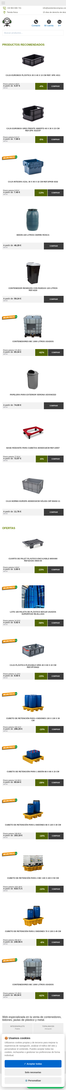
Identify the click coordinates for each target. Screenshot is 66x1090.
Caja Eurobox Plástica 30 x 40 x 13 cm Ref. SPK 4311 (33, 75)
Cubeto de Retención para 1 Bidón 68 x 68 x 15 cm (33, 772)
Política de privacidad (15, 1056)
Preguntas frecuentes (46, 1060)
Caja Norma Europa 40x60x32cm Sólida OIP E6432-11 (33, 501)
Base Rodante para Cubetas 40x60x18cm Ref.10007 (33, 448)
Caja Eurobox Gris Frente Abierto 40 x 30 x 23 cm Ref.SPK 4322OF (32, 129)
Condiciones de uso (14, 1060)
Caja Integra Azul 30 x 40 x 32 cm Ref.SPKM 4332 (33, 182)
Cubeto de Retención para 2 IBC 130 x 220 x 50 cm (33, 878)
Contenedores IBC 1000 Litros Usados (33, 341)
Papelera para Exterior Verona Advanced (33, 395)
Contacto (36, 23)
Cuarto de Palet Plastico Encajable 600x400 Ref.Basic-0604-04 (33, 560)
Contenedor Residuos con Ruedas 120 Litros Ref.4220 (33, 289)
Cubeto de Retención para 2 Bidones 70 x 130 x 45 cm (33, 931)
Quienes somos (11, 1069)
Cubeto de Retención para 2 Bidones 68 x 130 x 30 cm (33, 825)
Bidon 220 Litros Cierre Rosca (33, 235)
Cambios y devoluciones (16, 1063)
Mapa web (38, 1056)
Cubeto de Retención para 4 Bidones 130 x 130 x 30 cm (33, 719)
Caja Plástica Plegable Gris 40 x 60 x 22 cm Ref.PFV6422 (33, 666)
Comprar (55, 86)
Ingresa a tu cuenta (44, 1063)
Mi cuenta (49, 23)
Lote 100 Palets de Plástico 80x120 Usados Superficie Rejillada (33, 613)
